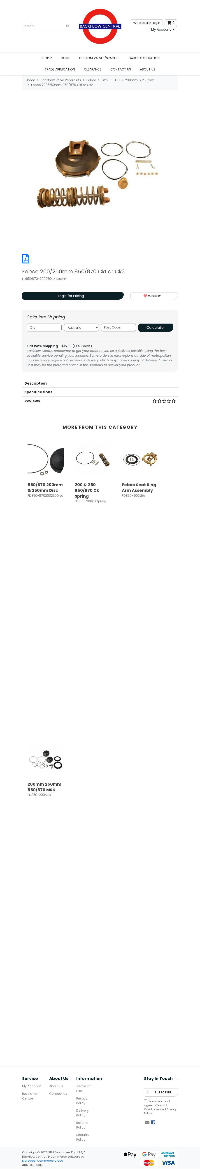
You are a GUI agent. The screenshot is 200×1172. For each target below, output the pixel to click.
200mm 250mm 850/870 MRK (44, 1086)
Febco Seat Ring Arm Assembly (139, 487)
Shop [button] (46, 58)
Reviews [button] (100, 401)
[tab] (100, 383)
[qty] (44, 327)
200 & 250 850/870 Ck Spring (87, 490)
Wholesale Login (146, 22)
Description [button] (35, 383)
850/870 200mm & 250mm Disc (45, 487)
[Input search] (46, 26)
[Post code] (118, 327)
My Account (161, 29)
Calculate (155, 327)
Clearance (92, 69)
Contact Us (120, 69)
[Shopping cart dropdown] (171, 22)
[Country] (81, 327)
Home (65, 58)
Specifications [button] (38, 392)
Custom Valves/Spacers (99, 58)
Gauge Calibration (144, 58)
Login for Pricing (71, 295)
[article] (45, 738)
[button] (154, 296)
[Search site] (68, 26)
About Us (147, 69)
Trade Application (60, 69)
